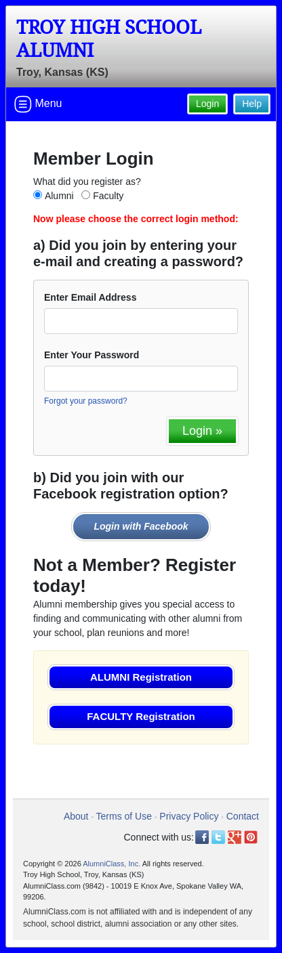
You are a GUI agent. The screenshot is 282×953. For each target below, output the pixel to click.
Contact (242, 816)
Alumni (59, 195)
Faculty (108, 195)
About (76, 816)
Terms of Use (124, 816)
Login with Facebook (141, 526)
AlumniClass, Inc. (111, 864)
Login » (202, 431)
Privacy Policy (188, 816)
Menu (38, 104)
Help (252, 103)
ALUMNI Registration (141, 677)
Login (207, 103)
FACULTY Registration (141, 716)
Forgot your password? (85, 401)
